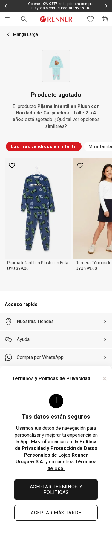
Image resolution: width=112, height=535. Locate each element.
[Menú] (7, 19)
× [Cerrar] (104, 378)
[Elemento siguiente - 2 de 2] (106, 6)
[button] (8, 34)
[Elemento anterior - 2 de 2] (6, 6)
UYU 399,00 (18, 268)
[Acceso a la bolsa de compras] (105, 19)
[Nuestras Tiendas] (56, 321)
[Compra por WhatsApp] (56, 357)
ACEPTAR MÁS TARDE (56, 513)
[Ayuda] (56, 339)
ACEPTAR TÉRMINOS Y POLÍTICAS (56, 489)
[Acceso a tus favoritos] (90, 19)
